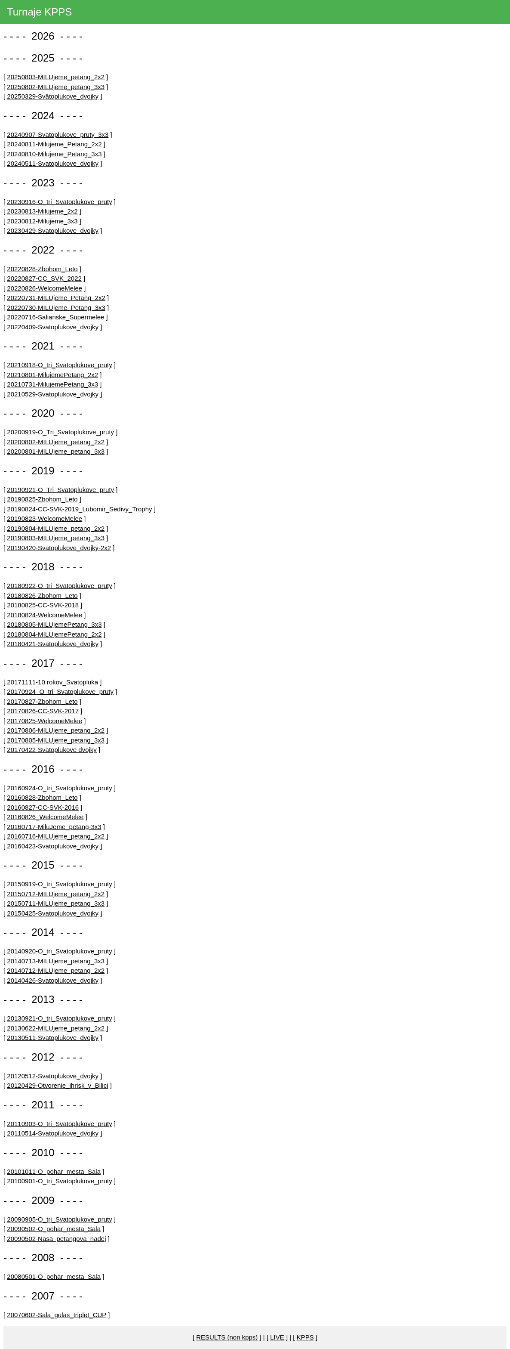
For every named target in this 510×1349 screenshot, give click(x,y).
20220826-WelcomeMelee (44, 288)
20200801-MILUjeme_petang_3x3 (55, 451)
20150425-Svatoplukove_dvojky (52, 913)
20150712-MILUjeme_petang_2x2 (55, 893)
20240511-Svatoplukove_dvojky (52, 163)
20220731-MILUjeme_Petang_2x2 (56, 297)
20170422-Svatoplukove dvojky (51, 749)
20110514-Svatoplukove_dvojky (52, 1133)
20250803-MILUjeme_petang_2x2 (55, 76)
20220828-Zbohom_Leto (42, 268)
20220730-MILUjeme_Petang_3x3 (56, 307)
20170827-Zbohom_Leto (42, 701)
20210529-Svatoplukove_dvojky (52, 394)
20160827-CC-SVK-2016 (43, 807)
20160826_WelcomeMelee (45, 816)
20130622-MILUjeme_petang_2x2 (55, 1028)
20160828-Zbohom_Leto (42, 797)
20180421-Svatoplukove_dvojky (52, 643)
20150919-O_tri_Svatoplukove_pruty (59, 884)
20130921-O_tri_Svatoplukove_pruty (59, 1018)
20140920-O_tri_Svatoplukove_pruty (59, 951)
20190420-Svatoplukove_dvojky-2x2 (59, 547)
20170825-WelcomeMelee (44, 720)
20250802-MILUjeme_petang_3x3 (55, 86)
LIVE (277, 1337)
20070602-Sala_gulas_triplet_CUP (56, 1314)
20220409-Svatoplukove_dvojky (52, 327)
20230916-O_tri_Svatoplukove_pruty (59, 201)
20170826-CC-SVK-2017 (43, 711)
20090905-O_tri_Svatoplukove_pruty (59, 1219)
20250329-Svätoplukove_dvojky (52, 96)
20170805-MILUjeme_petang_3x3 (55, 740)
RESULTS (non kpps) (227, 1337)
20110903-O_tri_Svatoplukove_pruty (59, 1123)
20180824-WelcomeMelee (44, 615)
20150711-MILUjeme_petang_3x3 (55, 903)
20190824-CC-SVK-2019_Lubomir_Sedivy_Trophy (79, 509)
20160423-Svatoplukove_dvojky (52, 846)
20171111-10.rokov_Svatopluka (52, 682)
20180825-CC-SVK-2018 (43, 605)
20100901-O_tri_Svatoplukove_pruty (59, 1181)
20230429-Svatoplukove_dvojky (52, 230)
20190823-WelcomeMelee (44, 518)
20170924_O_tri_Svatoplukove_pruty (60, 691)
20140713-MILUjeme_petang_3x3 (55, 961)
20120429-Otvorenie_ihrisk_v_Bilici (57, 1085)
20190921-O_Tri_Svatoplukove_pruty (60, 489)
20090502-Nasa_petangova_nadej (56, 1238)
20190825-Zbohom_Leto (42, 499)
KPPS (305, 1337)
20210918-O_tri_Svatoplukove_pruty (59, 364)
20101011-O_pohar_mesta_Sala (54, 1171)
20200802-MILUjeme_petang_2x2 (55, 442)
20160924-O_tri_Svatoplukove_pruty (59, 788)
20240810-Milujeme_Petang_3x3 (54, 154)
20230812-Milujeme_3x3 (42, 221)
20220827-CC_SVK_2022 (44, 278)
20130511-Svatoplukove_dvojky (52, 1037)
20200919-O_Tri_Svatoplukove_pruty (60, 432)
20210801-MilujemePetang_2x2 (52, 374)
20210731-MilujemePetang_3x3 (52, 384)
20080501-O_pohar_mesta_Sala (54, 1276)
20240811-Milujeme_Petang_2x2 (54, 144)
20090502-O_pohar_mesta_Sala (54, 1228)
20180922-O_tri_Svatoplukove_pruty (59, 585)
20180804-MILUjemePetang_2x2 (54, 634)
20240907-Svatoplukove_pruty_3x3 (57, 134)
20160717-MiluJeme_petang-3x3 (54, 826)
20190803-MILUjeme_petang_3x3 (55, 537)
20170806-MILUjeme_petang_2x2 (55, 730)
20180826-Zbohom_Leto (42, 595)
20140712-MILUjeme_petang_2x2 (55, 970)
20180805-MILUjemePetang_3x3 (54, 624)
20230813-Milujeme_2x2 (42, 211)
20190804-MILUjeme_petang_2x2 (55, 528)
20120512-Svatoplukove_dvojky (52, 1076)
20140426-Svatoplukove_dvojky (52, 980)
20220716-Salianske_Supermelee (55, 317)
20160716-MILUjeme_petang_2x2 (55, 836)
